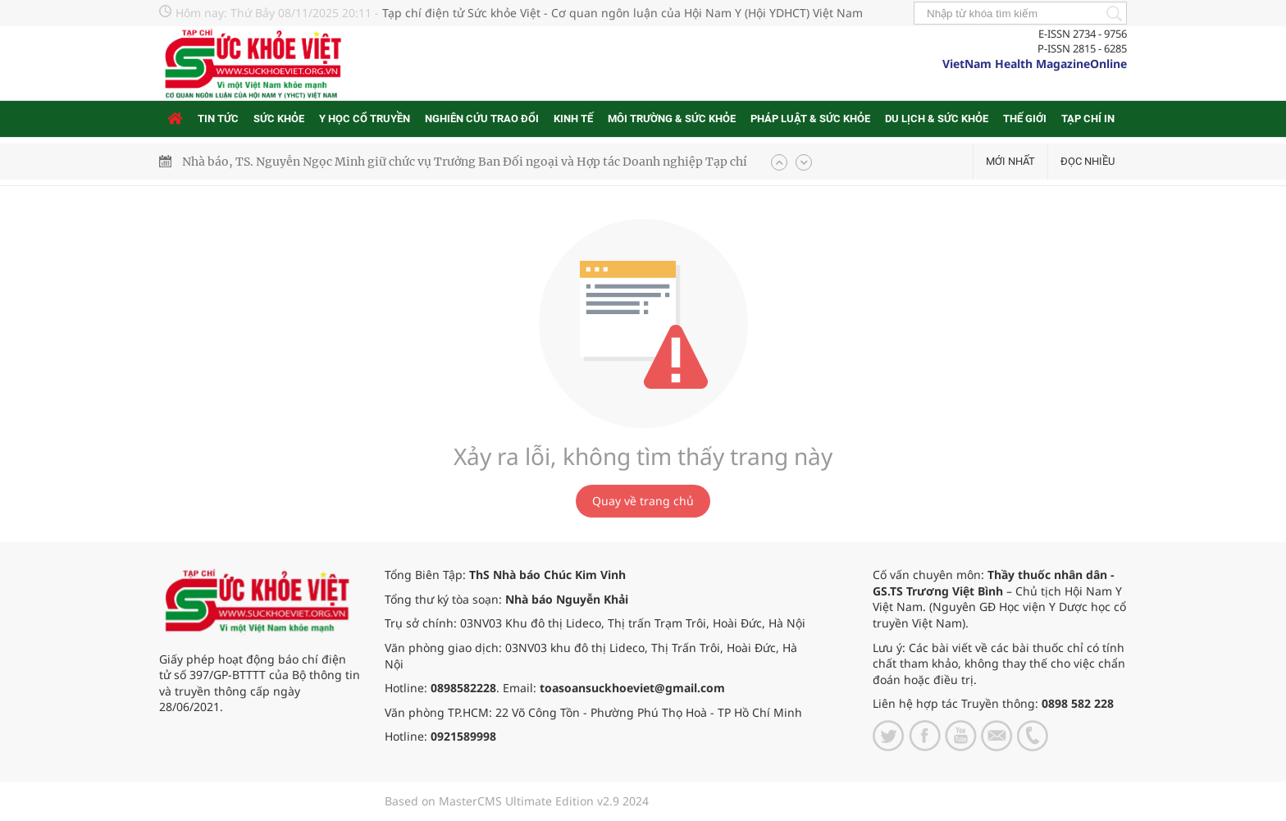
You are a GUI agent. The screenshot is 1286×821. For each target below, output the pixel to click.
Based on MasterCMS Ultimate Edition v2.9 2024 (517, 801)
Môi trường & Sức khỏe (672, 118)
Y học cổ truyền (364, 118)
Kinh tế (573, 118)
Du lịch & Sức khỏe (936, 118)
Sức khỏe (278, 118)
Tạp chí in (1088, 118)
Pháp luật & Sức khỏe (810, 118)
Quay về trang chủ (643, 501)
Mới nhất (1010, 161)
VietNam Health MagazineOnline (1034, 63)
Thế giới (1025, 118)
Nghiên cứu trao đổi (482, 118)
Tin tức (218, 118)
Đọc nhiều (1087, 161)
